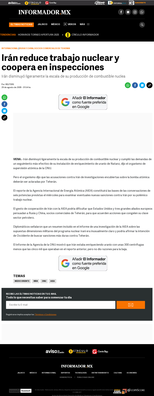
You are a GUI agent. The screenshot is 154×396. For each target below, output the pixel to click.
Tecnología (81, 373)
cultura (118, 373)
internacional (49, 373)
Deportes (65, 373)
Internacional (10, 48)
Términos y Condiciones (45, 315)
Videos (70, 24)
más (84, 24)
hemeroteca (66, 377)
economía (132, 373)
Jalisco (42, 24)
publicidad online (85, 377)
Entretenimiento (100, 373)
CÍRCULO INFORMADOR (85, 35)
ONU (44, 281)
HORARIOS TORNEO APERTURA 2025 (38, 35)
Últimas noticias (21, 25)
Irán (36, 281)
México (55, 24)
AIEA (52, 281)
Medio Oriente (22, 281)
